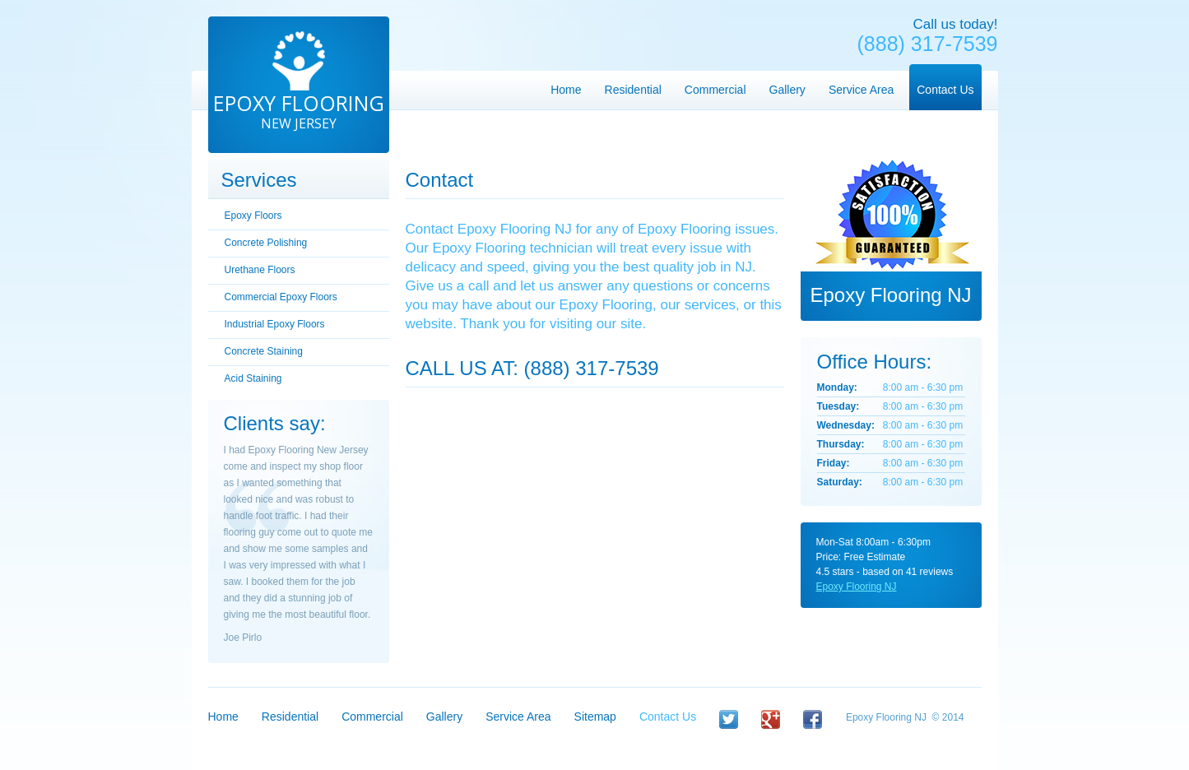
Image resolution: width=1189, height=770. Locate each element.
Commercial (372, 716)
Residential (290, 716)
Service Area (517, 716)
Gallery (444, 716)
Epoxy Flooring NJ (856, 586)
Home (223, 716)
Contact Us (667, 716)
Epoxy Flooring (298, 110)
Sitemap (595, 716)
